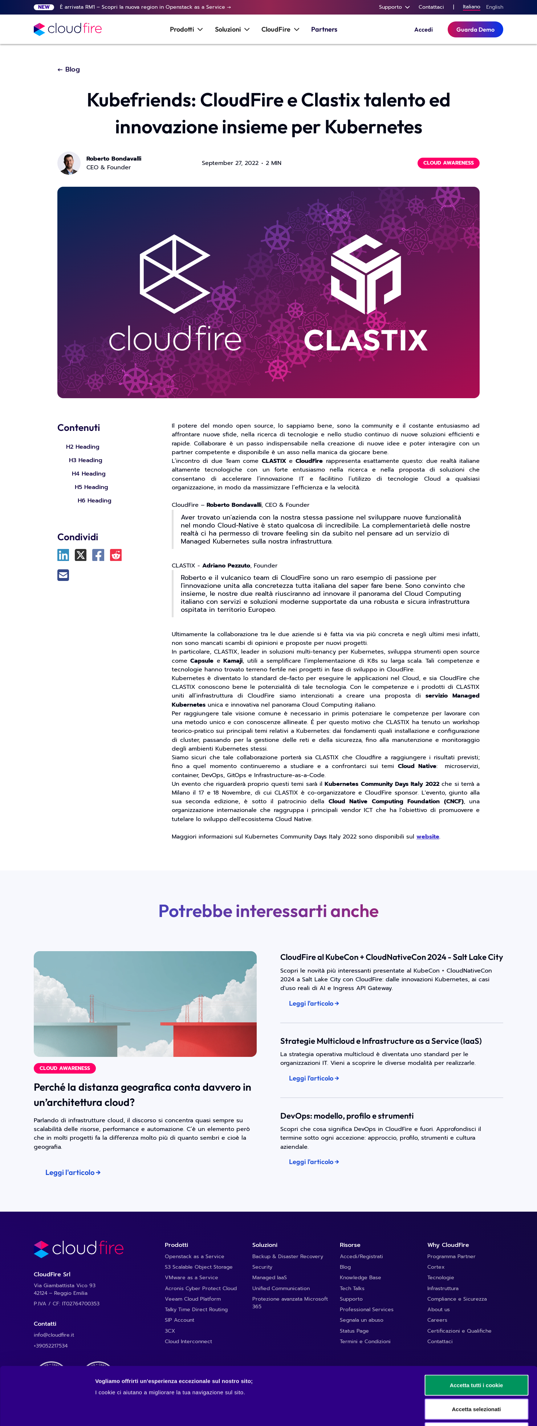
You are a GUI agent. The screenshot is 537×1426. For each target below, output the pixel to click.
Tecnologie (440, 1277)
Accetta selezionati (476, 1355)
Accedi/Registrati (361, 1256)
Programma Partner (451, 1256)
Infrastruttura (443, 1288)
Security (262, 1267)
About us (438, 1309)
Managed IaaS (269, 1277)
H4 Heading (89, 473)
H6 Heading (94, 500)
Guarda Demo (475, 29)
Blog (345, 1267)
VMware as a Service (191, 1277)
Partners (324, 29)
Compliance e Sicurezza (457, 1299)
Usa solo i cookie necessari (476, 1378)
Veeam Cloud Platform (193, 1299)
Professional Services (367, 1309)
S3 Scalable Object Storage (199, 1267)
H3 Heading (85, 460)
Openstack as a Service (194, 1256)
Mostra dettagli (382, 1412)
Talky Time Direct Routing (196, 1309)
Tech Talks (352, 1288)
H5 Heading (91, 487)
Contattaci (431, 7)
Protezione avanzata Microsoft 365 (290, 1302)
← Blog (68, 69)
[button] (394, 7)
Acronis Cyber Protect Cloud (201, 1288)
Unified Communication (281, 1288)
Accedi (423, 29)
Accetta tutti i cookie (476, 1331)
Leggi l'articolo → (73, 1172)
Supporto (351, 1299)
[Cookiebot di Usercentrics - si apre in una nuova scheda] (47, 1411)
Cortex (436, 1267)
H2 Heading (82, 446)
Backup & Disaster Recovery (287, 1256)
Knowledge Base (360, 1277)
